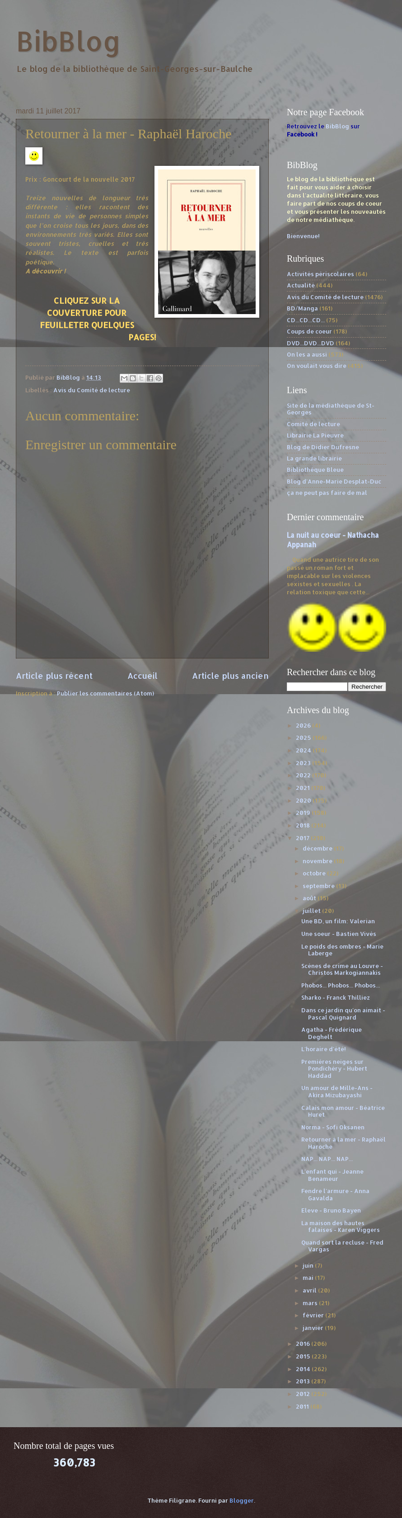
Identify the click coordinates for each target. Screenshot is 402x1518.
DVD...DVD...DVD (310, 343)
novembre (318, 861)
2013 (303, 1381)
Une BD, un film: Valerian (338, 921)
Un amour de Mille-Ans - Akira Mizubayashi (337, 1091)
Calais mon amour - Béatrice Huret (343, 1111)
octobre (315, 873)
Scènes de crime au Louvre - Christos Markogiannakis (342, 969)
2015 (304, 1356)
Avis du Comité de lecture (91, 390)
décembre (318, 848)
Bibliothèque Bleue (315, 469)
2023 (304, 762)
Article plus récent (54, 675)
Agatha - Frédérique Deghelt (331, 1033)
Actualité (301, 285)
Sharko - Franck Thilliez (335, 997)
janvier (314, 1327)
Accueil (142, 675)
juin (309, 1265)
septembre (319, 885)
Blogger (241, 1500)
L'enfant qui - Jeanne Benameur (332, 1175)
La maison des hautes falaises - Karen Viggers (340, 1226)
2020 (304, 800)
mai (309, 1277)
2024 (304, 750)
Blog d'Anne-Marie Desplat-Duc (334, 481)
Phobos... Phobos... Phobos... (340, 985)
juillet (312, 910)
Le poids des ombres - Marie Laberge (342, 950)
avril (310, 1290)
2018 (303, 825)
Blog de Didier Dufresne (323, 447)
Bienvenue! (303, 236)
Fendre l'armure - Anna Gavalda (335, 1194)
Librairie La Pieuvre (315, 435)
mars (311, 1303)
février (314, 1315)
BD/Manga (302, 308)
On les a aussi (307, 354)
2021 (303, 787)
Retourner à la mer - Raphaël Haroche (343, 1143)
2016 (303, 1343)
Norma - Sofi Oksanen (333, 1127)
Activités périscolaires (320, 273)
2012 (303, 1393)
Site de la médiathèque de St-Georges (330, 409)
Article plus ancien (230, 675)
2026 (304, 725)
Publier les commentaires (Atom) (105, 693)
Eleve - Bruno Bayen (331, 1210)
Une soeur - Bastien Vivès (338, 933)
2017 (303, 837)
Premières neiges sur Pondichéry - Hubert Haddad (334, 1068)
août (310, 898)
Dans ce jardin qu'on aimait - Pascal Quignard (343, 1013)
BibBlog (68, 40)
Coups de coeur (309, 331)
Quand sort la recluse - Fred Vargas (342, 1246)
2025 (304, 737)
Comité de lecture (313, 424)
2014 (304, 1368)
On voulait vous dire (316, 365)
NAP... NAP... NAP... (327, 1158)
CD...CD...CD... (306, 320)
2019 (304, 812)
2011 (303, 1406)
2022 (304, 775)
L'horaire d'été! (323, 1049)
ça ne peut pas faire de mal (327, 492)
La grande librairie (314, 458)
